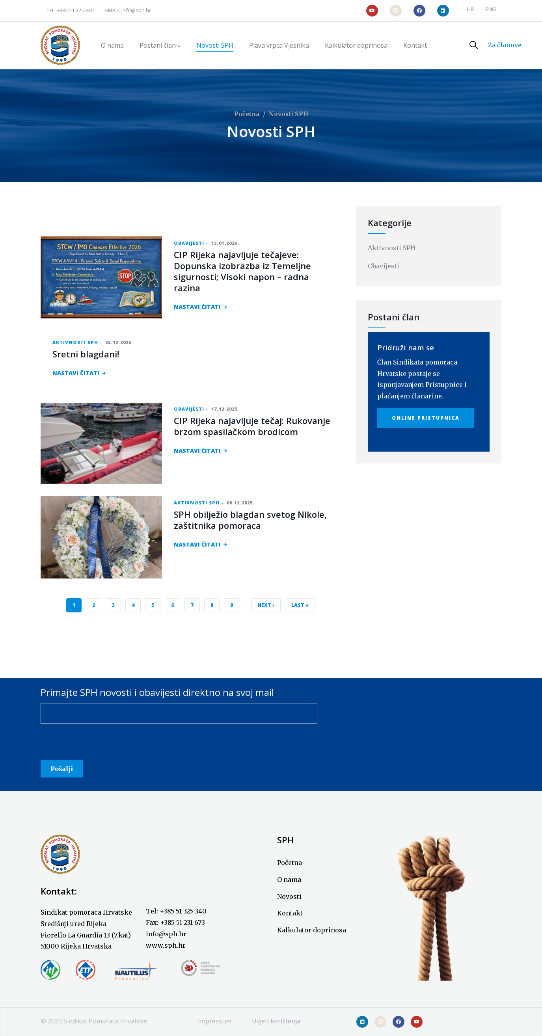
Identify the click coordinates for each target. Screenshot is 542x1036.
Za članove (505, 45)
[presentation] (100, 744)
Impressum (214, 1021)
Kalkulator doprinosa (311, 930)
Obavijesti (189, 243)
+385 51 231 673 (182, 922)
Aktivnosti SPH (75, 342)
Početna (247, 114)
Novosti (289, 896)
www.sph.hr (166, 945)
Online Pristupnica (426, 418)
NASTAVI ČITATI (197, 307)
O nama (289, 879)
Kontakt (290, 913)
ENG (491, 9)
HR (470, 9)
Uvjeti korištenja (276, 1021)
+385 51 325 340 (75, 10)
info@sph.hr (136, 10)
